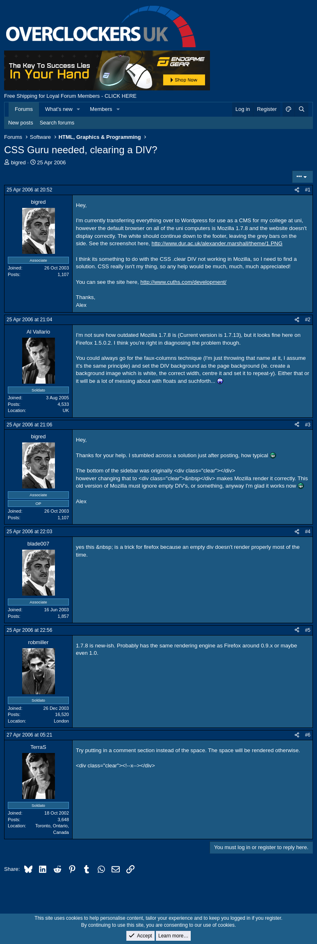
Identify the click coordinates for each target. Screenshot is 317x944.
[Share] (297, 190)
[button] (78, 109)
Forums (24, 109)
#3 (307, 425)
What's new (59, 109)
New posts (20, 123)
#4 (307, 531)
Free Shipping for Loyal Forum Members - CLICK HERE (70, 96)
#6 (307, 735)
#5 (307, 630)
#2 (307, 319)
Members (101, 109)
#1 (307, 190)
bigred (18, 162)
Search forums (57, 123)
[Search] (301, 109)
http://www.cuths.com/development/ (183, 282)
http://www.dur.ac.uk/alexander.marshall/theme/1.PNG (217, 243)
